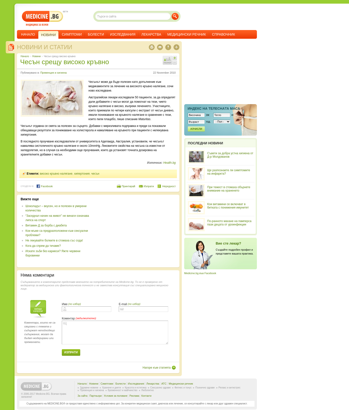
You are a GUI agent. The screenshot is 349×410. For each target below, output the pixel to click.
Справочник (223, 34)
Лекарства (151, 34)
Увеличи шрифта (175, 58)
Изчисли (196, 129)
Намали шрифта (175, 62)
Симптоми (72, 34)
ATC (164, 383)
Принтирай (128, 186)
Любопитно (147, 390)
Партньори (95, 396)
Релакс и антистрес (229, 387)
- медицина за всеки (42, 18)
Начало (28, 34)
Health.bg (169, 162)
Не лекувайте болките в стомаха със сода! (54, 240)
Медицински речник (186, 34)
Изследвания (122, 34)
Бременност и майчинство (122, 390)
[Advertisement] (136, 231)
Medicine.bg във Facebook (200, 273)
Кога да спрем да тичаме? (43, 246)
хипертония (82, 173)
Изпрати (149, 186)
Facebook (44, 186)
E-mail (123, 304)
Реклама (134, 396)
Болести (96, 34)
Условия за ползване (115, 396)
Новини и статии (44, 47)
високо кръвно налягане (56, 173)
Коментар (68, 318)
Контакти (146, 396)
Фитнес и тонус (182, 387)
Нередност (169, 186)
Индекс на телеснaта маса (214, 108)
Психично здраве (205, 387)
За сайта (82, 396)
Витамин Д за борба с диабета (46, 225)
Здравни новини (89, 387)
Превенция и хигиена (53, 72)
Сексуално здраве (160, 387)
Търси (175, 16)
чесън (95, 173)
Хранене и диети (111, 387)
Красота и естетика (135, 387)
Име (65, 304)
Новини (36, 56)
